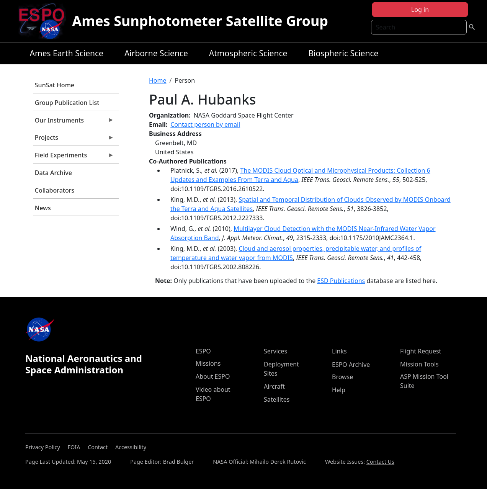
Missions (208, 363)
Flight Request (420, 351)
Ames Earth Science (66, 53)
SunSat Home (54, 85)
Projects (73, 139)
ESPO (203, 351)
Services (275, 351)
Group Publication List (67, 102)
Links (339, 351)
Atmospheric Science (248, 53)
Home (158, 80)
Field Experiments (73, 157)
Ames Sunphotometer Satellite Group (200, 20)
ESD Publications (341, 280)
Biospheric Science (343, 53)
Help (338, 390)
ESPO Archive (351, 364)
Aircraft (274, 386)
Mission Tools (419, 364)
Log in (420, 9)
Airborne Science (156, 53)
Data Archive (53, 172)
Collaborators (54, 190)
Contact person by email (205, 124)
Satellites (276, 399)
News (43, 208)
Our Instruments (73, 122)
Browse (342, 377)
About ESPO (213, 376)
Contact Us (380, 461)
